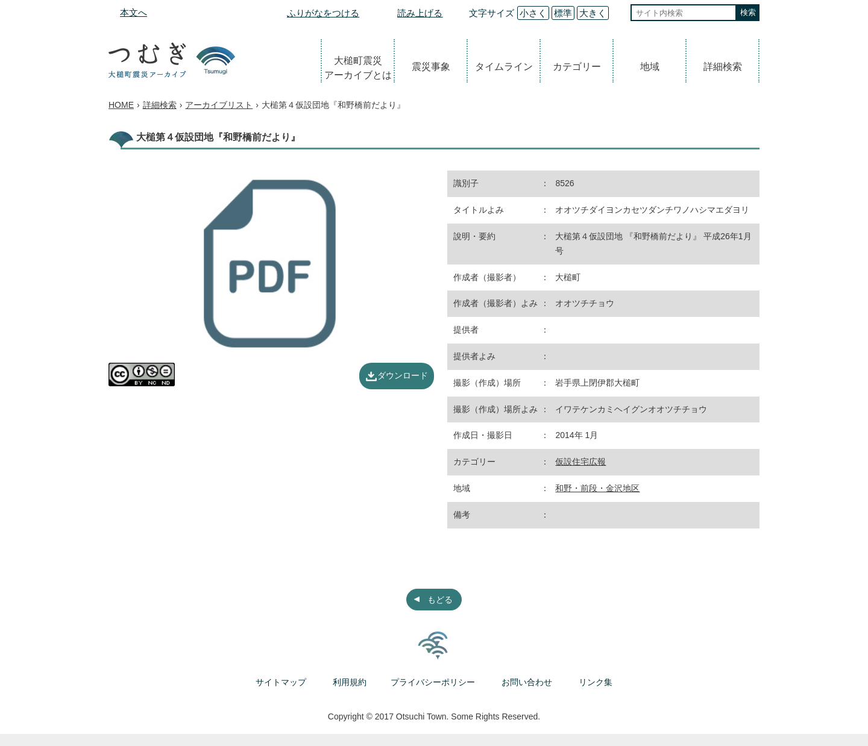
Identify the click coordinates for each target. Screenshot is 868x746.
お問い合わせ (527, 682)
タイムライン (504, 66)
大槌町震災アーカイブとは (358, 67)
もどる (440, 599)
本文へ (133, 12)
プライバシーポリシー (433, 682)
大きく (592, 13)
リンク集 (595, 682)
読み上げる (419, 13)
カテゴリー (577, 66)
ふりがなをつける (323, 13)
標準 (563, 13)
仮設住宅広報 (580, 461)
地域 (649, 66)
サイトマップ (281, 682)
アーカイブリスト (219, 105)
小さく (533, 13)
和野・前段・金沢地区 (597, 488)
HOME (121, 105)
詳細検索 (722, 66)
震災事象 (431, 66)
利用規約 (349, 682)
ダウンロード (402, 375)
